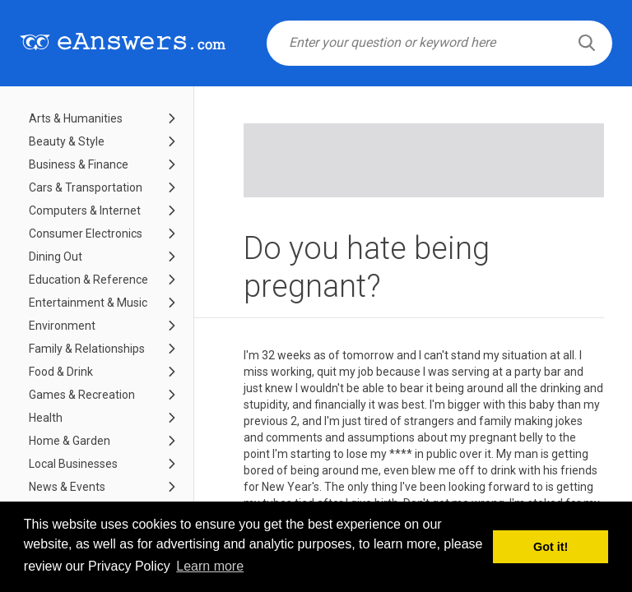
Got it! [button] (550, 546)
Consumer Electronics (85, 233)
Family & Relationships (87, 348)
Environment (62, 325)
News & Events (67, 486)
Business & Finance (78, 164)
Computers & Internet (85, 210)
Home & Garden (69, 440)
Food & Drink (61, 371)
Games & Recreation (82, 394)
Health (46, 417)
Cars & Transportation (85, 187)
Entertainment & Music (88, 302)
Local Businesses (73, 463)
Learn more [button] (210, 566)
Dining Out (55, 256)
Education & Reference (88, 279)
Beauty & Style (67, 141)
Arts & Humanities (76, 118)
